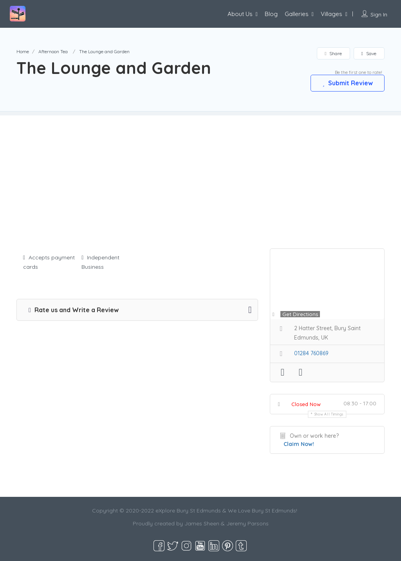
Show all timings (329, 414)
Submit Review (347, 83)
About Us (240, 14)
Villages (331, 14)
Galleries (297, 14)
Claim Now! (299, 444)
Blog (271, 14)
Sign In (378, 14)
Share (333, 53)
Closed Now (306, 404)
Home (22, 51)
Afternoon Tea (53, 51)
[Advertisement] (200, 170)
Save (368, 53)
